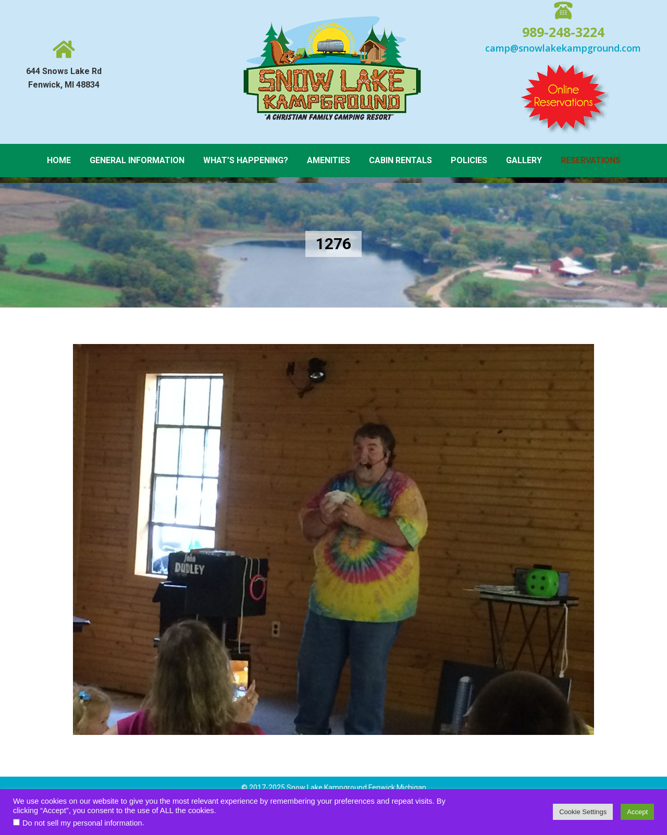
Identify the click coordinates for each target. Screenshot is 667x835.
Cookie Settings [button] (583, 812)
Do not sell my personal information (82, 823)
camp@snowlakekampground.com (563, 48)
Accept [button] (637, 812)
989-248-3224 (563, 31)
